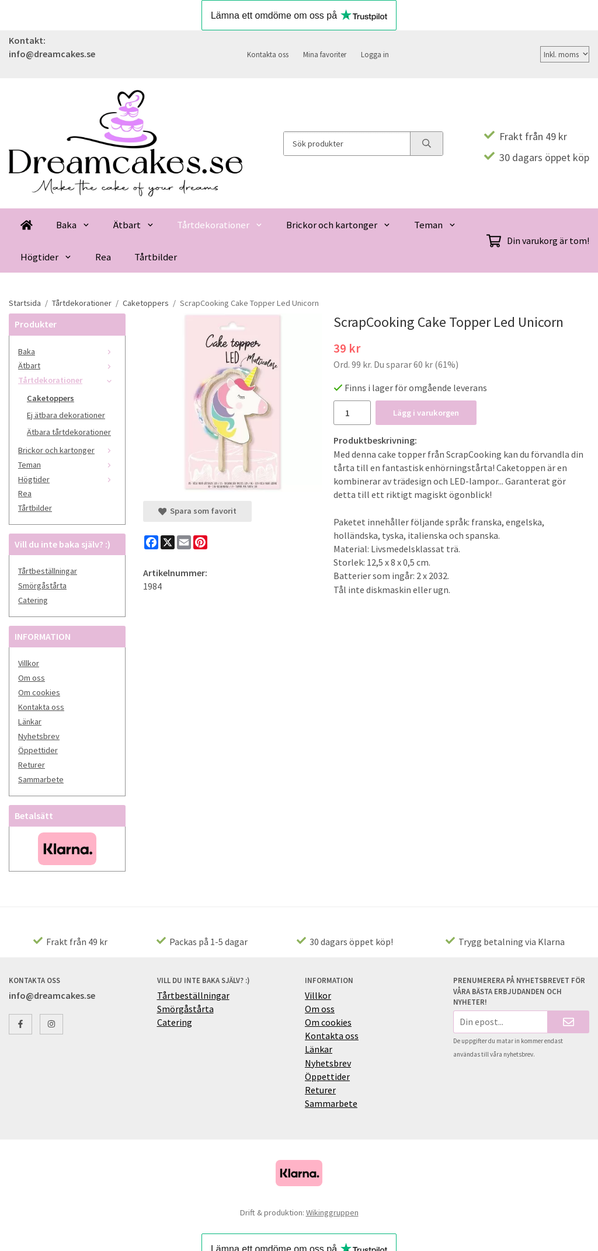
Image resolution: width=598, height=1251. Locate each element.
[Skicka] (568, 1021)
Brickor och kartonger (338, 224)
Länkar (29, 721)
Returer (31, 764)
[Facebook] (151, 542)
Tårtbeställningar (47, 571)
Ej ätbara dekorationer (66, 415)
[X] (167, 542)
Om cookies (39, 692)
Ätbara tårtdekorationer (69, 432)
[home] (26, 224)
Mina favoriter (324, 54)
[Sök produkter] (347, 143)
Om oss (31, 677)
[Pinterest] (200, 542)
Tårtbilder (155, 256)
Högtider (46, 256)
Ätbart (133, 224)
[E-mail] (184, 542)
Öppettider (38, 750)
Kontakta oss (267, 54)
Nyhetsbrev (39, 736)
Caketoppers (50, 398)
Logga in (375, 54)
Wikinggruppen (332, 1212)
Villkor (28, 663)
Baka (73, 224)
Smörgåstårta (42, 585)
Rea (103, 256)
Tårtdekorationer (220, 224)
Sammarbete (41, 779)
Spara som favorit (197, 511)
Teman (435, 224)
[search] (426, 143)
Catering (33, 600)
